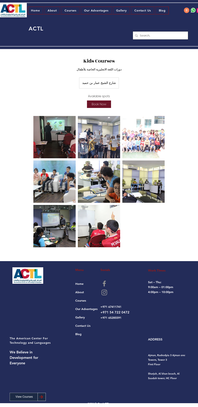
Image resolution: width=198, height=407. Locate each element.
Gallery (80, 317)
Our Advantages (86, 309)
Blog (78, 334)
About (79, 292)
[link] (99, 104)
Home (79, 284)
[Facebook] (104, 283)
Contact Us (82, 325)
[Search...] (160, 35)
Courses (80, 300)
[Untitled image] (54, 137)
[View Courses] (24, 397)
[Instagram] (104, 292)
